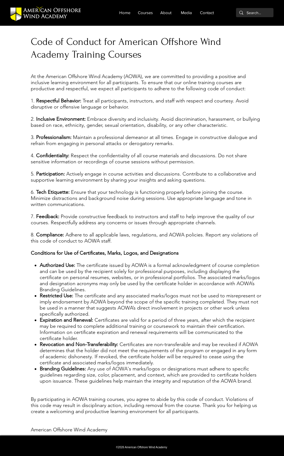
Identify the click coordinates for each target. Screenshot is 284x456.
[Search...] (254, 13)
